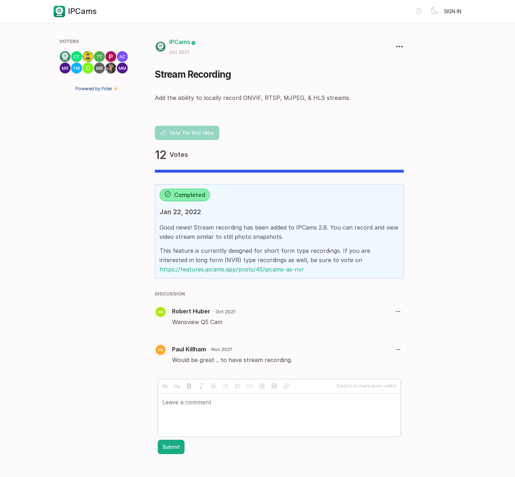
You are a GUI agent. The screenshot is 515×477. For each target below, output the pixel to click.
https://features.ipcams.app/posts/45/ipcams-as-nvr (232, 269)
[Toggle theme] (434, 11)
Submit (171, 447)
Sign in (452, 11)
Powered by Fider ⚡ (96, 88)
